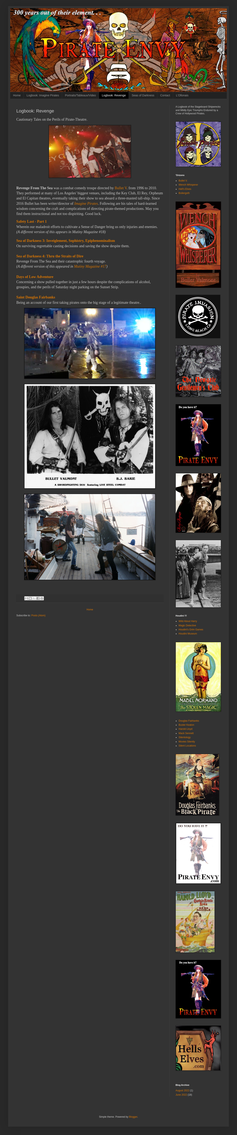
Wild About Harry (188, 621)
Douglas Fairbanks (189, 720)
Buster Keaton (186, 724)
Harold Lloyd (185, 729)
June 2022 (181, 1094)
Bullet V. (183, 180)
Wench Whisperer (188, 184)
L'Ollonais (182, 95)
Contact (165, 95)
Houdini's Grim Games (191, 629)
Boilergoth (184, 193)
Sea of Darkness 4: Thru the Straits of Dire (49, 256)
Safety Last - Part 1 (31, 221)
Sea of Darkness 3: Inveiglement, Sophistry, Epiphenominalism (65, 241)
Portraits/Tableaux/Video (80, 95)
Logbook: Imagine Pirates (43, 95)
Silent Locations (187, 745)
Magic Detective (187, 625)
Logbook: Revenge (114, 95)
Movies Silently (187, 741)
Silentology (185, 737)
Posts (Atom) (38, 615)
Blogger (133, 1116)
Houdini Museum (188, 633)
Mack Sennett (186, 733)
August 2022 (182, 1090)
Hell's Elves (185, 189)
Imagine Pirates (86, 203)
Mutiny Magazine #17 (90, 266)
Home (17, 95)
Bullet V (121, 188)
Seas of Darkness (143, 95)
